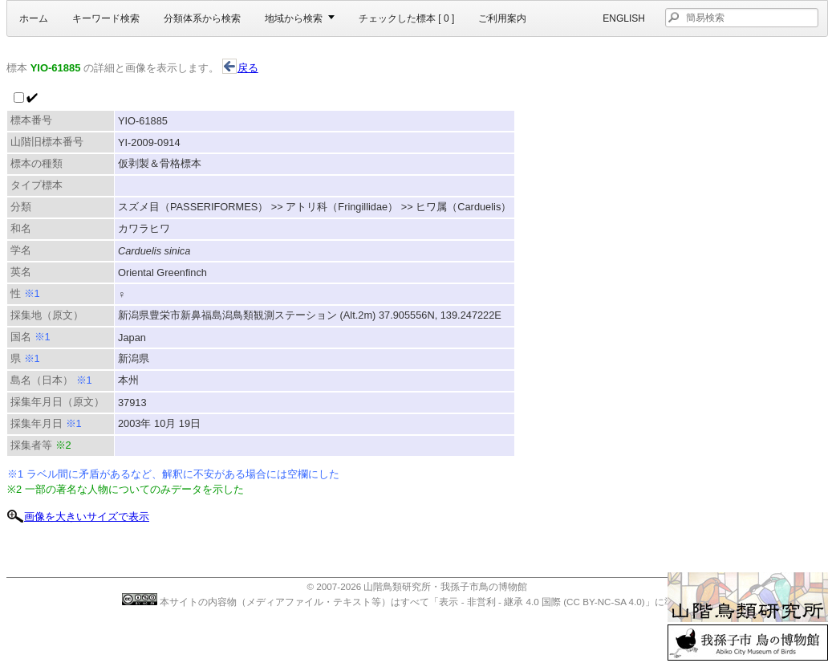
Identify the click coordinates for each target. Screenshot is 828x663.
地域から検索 (294, 18)
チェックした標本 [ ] (406, 18)
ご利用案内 (502, 18)
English (624, 18)
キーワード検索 (106, 18)
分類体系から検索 (202, 18)
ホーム (33, 18)
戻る (240, 68)
